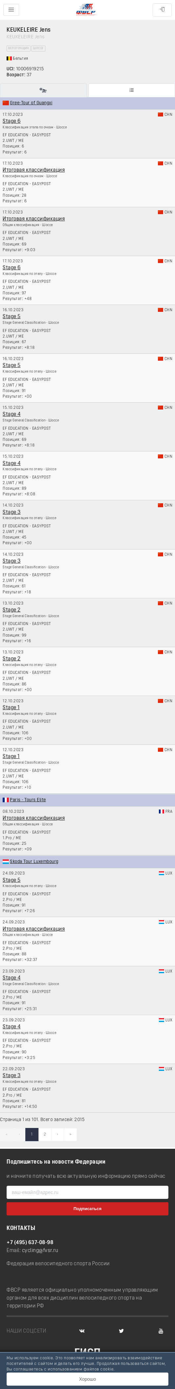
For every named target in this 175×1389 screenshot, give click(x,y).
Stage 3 (12, 512)
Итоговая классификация (34, 170)
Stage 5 (12, 316)
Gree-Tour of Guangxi (31, 103)
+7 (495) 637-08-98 (30, 1242)
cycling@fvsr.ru (40, 1250)
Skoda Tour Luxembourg (34, 861)
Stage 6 (12, 121)
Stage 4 (12, 414)
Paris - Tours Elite (28, 800)
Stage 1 (11, 708)
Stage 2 (12, 610)
